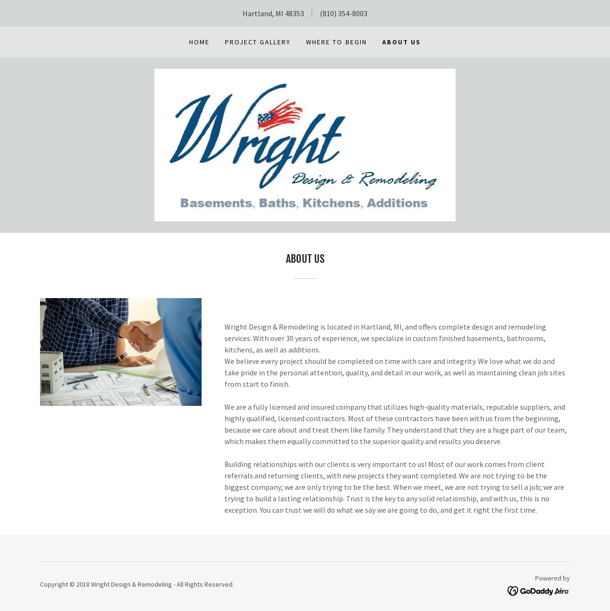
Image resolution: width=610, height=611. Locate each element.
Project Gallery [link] (258, 42)
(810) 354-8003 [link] (343, 13)
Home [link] (199, 42)
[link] (305, 144)
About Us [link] (401, 42)
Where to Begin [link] (336, 42)
